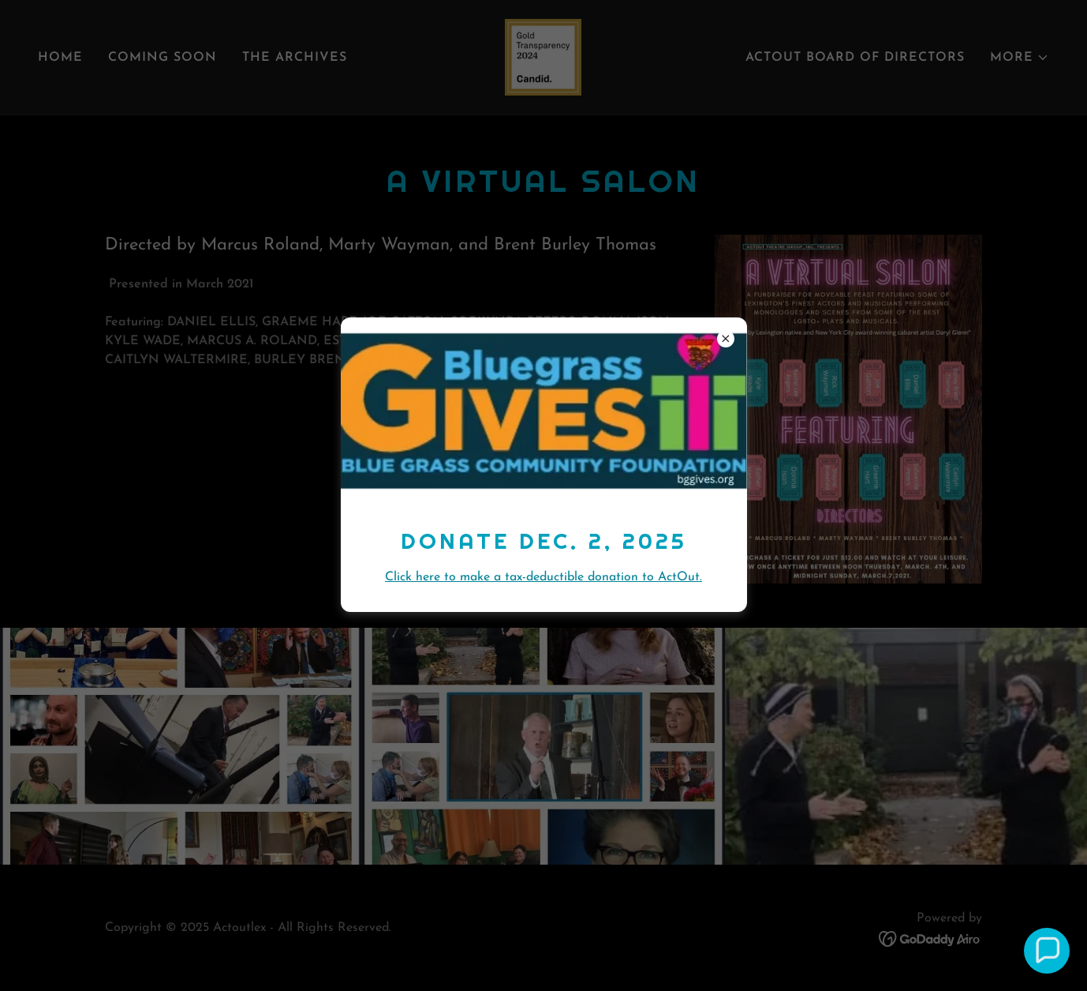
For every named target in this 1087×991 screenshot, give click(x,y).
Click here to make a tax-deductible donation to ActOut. (543, 577)
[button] (1047, 951)
